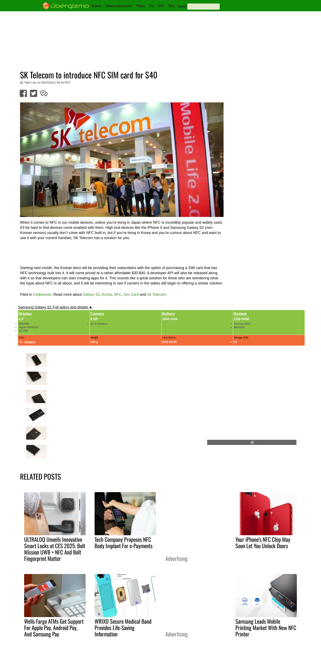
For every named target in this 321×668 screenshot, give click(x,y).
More (172, 5)
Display (25, 314)
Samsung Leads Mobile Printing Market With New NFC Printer (265, 627)
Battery (168, 314)
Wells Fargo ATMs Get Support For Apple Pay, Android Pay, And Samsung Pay (54, 627)
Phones (140, 5)
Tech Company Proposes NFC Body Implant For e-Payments (124, 542)
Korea (107, 294)
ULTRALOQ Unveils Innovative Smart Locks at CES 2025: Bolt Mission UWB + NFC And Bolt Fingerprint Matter (54, 549)
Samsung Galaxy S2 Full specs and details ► (55, 307)
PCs (151, 5)
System (240, 314)
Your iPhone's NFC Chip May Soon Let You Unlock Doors (262, 542)
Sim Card (131, 294)
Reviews (96, 5)
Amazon (29, 342)
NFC (117, 294)
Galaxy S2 (91, 294)
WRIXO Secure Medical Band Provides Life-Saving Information (123, 627)
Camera (97, 314)
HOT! (161, 5)
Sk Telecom (156, 294)
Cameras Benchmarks (119, 5)
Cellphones (42, 294)
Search (182, 6)
